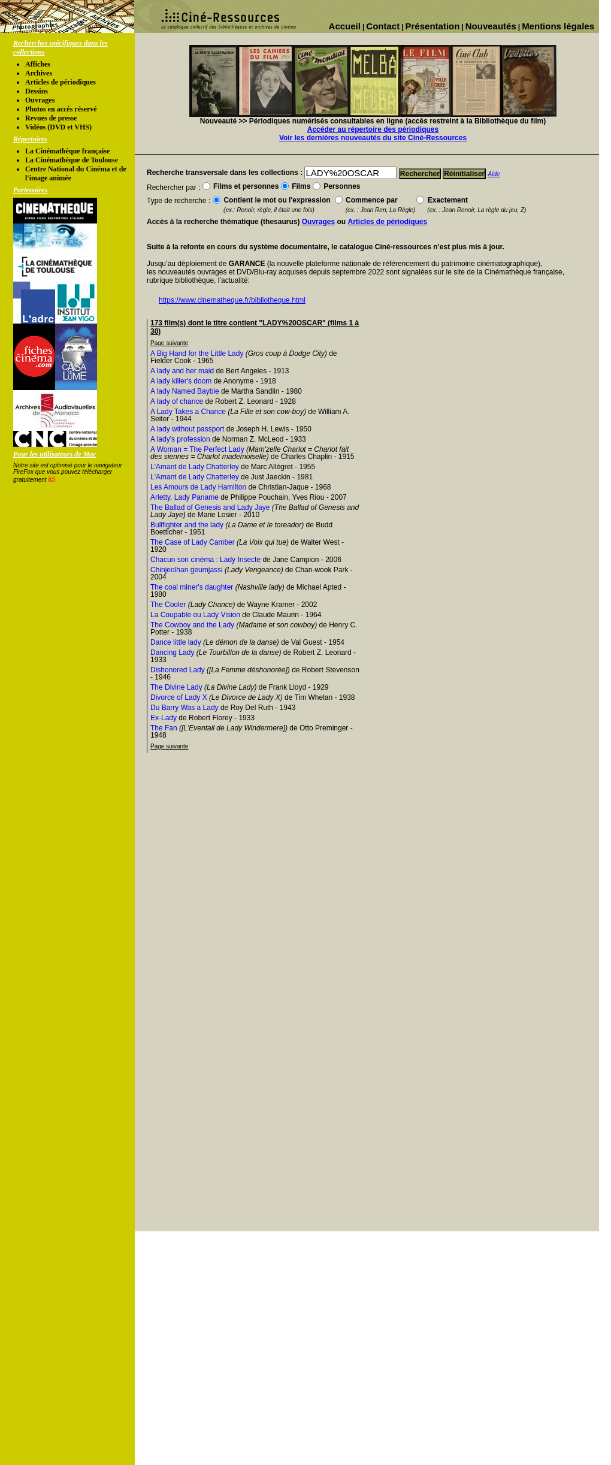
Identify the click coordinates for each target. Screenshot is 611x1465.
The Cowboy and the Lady (192, 625)
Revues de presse (51, 118)
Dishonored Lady (177, 670)
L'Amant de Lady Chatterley (194, 467)
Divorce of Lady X (178, 697)
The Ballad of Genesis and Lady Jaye (210, 507)
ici (51, 479)
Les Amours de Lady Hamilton (198, 487)
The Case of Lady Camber (192, 542)
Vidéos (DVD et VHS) (58, 127)
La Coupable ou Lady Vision (195, 615)
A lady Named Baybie (184, 391)
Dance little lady (175, 642)
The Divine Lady (176, 687)
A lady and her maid (182, 371)
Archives (38, 73)
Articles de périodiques (60, 82)
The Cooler (168, 604)
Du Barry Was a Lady (184, 707)
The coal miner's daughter (191, 587)
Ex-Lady (163, 718)
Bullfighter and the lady (186, 525)
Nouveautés (490, 26)
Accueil (345, 26)
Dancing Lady (172, 652)
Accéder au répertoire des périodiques (372, 129)
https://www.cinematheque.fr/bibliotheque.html (232, 300)
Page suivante (169, 343)
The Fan (163, 728)
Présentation (433, 26)
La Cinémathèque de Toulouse (71, 160)
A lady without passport (187, 429)
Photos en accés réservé (61, 109)
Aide (494, 174)
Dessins (36, 91)
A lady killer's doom (180, 381)
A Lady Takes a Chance (188, 411)
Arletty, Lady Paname (184, 497)
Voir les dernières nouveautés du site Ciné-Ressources (373, 138)
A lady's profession (180, 439)
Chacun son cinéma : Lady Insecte (205, 559)
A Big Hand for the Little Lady (196, 353)
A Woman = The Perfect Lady (197, 449)
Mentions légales (558, 26)
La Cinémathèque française (67, 151)
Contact (383, 26)
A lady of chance (176, 401)
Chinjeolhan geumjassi (186, 570)
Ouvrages (40, 100)
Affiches (37, 64)
